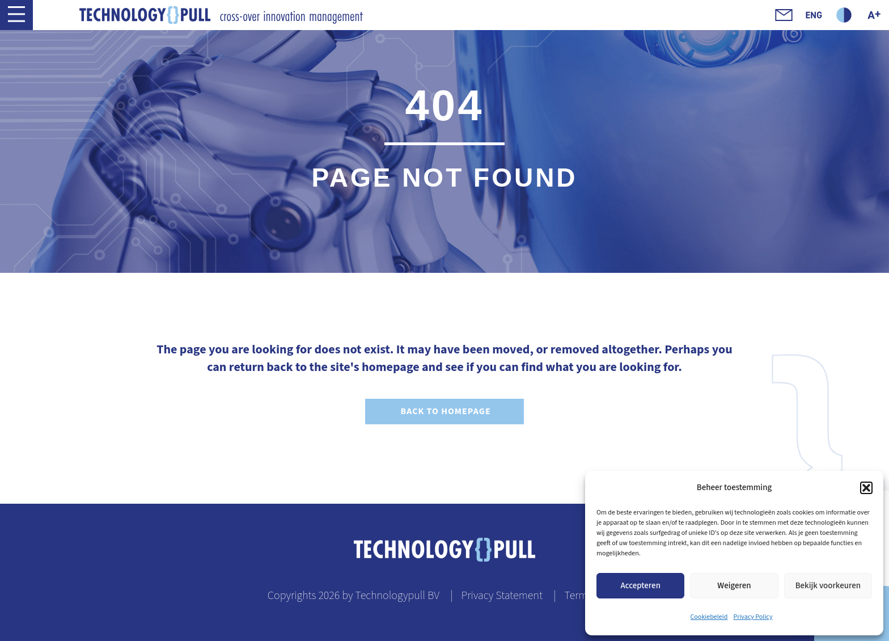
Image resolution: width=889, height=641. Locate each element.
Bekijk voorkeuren (828, 586)
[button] (866, 488)
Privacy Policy (752, 617)
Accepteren (640, 586)
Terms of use (592, 596)
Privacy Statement (502, 596)
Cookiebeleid (709, 617)
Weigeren (734, 586)
